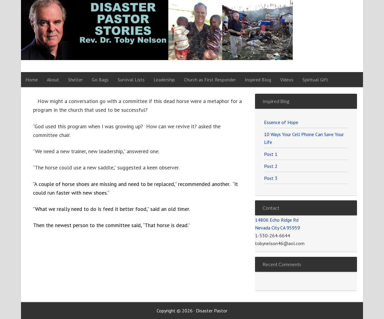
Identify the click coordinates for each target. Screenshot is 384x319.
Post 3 (271, 178)
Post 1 (271, 154)
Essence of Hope (281, 122)
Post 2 (271, 166)
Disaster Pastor (81, 36)
